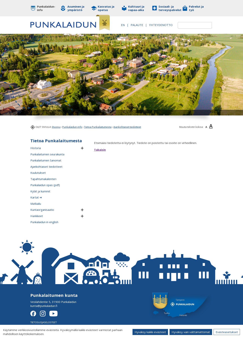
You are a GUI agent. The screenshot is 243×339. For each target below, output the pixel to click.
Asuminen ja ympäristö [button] (75, 8)
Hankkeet (36, 216)
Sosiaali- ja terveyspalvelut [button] (168, 8)
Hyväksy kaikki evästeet (150, 332)
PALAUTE (159, 23)
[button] (82, 148)
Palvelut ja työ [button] (196, 8)
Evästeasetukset (227, 332)
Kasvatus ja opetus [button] (106, 8)
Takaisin (100, 150)
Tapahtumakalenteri (43, 179)
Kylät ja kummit (40, 191)
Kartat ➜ (36, 197)
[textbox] (190, 25)
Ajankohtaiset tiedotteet (127, 127)
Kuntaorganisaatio (42, 210)
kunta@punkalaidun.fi (43, 306)
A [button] (206, 127)
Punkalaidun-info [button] (46, 8)
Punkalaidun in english (44, 222)
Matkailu (35, 203)
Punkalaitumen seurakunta (47, 154)
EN (145, 23)
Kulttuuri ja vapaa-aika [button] (136, 8)
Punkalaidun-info (72, 127)
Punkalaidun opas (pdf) (45, 185)
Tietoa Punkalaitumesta (97, 127)
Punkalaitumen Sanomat (45, 160)
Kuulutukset (38, 173)
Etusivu (56, 127)
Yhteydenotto (156, 27)
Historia (35, 148)
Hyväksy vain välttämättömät (191, 332)
